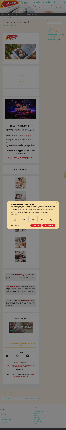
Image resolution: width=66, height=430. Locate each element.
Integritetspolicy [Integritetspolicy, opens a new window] (14, 214)
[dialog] (33, 215)
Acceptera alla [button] (49, 225)
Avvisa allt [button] (36, 225)
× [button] (56, 202)
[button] (15, 225)
